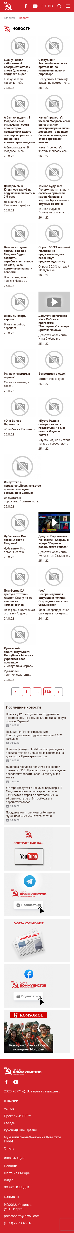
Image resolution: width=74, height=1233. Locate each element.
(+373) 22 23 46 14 (17, 1223)
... (37, 692)
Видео (8, 1180)
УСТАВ (9, 1109)
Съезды (9, 1123)
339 (47, 692)
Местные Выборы (17, 1173)
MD (50, 6)
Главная (9, 18)
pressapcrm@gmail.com (21, 1216)
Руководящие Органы (20, 1130)
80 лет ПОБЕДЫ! (16, 1187)
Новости (10, 1166)
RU (43, 6)
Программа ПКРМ (17, 1116)
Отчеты (9, 1148)
